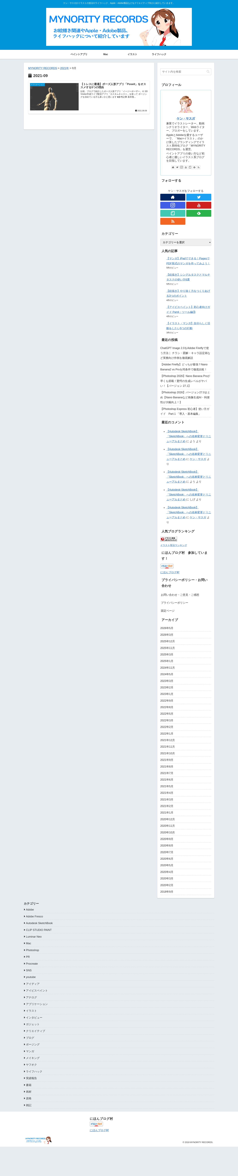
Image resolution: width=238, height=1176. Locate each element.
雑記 (28, 1105)
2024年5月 (166, 674)
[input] (185, 71)
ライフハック (34, 1071)
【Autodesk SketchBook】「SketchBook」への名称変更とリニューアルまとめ (188, 436)
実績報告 (31, 1078)
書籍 (28, 1085)
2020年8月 (166, 845)
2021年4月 (166, 792)
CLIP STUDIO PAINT (39, 930)
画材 (28, 1091)
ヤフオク (31, 1064)
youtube (31, 977)
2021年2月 (166, 806)
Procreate (32, 963)
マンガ (30, 1051)
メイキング (33, 1058)
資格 (28, 1098)
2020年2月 (166, 885)
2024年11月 (167, 667)
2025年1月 (166, 661)
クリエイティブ (35, 1030)
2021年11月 (167, 746)
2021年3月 (166, 799)
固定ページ (168, 610)
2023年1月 (166, 694)
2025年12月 (167, 641)
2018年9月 (166, 891)
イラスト (31, 1010)
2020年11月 (167, 825)
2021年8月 (166, 766)
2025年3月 (166, 654)
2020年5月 (166, 865)
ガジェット (33, 1024)
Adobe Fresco (34, 916)
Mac (28, 943)
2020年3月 (166, 878)
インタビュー (34, 1017)
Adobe (30, 909)
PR (28, 956)
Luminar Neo (34, 936)
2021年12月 (167, 740)
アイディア (33, 983)
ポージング (33, 1044)
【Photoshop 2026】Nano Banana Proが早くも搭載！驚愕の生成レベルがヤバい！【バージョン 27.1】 (185, 380)
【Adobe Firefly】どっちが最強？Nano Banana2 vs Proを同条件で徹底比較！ (183, 367)
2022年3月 (166, 720)
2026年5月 (166, 628)
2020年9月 (166, 839)
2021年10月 (167, 753)
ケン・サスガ (186, 118)
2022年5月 (166, 713)
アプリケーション (37, 1004)
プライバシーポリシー (174, 602)
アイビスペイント (37, 990)
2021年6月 (166, 779)
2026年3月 (166, 634)
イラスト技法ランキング (173, 545)
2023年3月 (166, 680)
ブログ (30, 1037)
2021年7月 (166, 773)
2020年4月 (166, 871)
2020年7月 (166, 852)
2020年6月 (166, 858)
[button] (208, 72)
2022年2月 (166, 726)
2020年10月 (167, 832)
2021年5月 (166, 786)
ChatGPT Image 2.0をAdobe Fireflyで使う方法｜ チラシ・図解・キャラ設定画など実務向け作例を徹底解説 (185, 353)
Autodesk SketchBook (39, 923)
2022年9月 (166, 700)
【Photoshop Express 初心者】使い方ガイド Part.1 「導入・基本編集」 (184, 411)
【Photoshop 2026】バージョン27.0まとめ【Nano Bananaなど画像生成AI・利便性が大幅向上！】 (185, 397)
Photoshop (32, 950)
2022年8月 (166, 707)
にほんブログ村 (169, 572)
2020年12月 (167, 819)
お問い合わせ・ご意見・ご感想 (180, 594)
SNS (29, 970)
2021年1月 (166, 812)
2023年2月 (166, 687)
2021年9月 (166, 759)
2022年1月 (166, 733)
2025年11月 (167, 648)
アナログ (31, 997)
